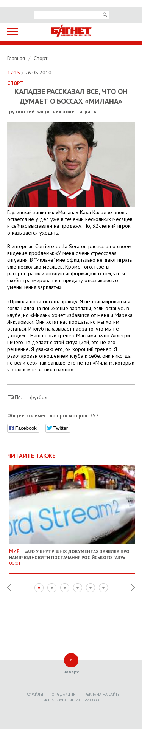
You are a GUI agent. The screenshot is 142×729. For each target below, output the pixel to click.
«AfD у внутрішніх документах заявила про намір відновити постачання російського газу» (72, 554)
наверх (71, 672)
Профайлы (33, 694)
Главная (17, 58)
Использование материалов (71, 700)
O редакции (64, 694)
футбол (38, 397)
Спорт (40, 58)
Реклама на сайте (102, 694)
